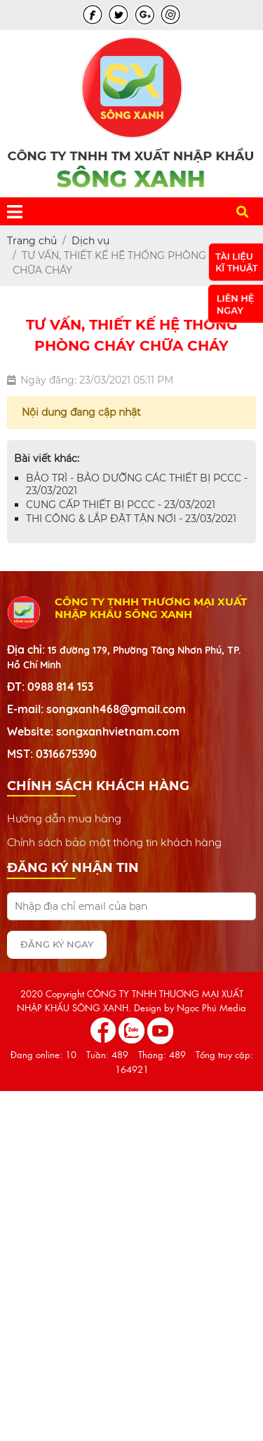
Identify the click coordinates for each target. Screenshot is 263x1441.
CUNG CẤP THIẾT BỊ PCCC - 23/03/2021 (120, 504)
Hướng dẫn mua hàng (64, 818)
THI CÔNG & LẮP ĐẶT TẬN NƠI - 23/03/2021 (131, 518)
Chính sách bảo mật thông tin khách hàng (114, 842)
